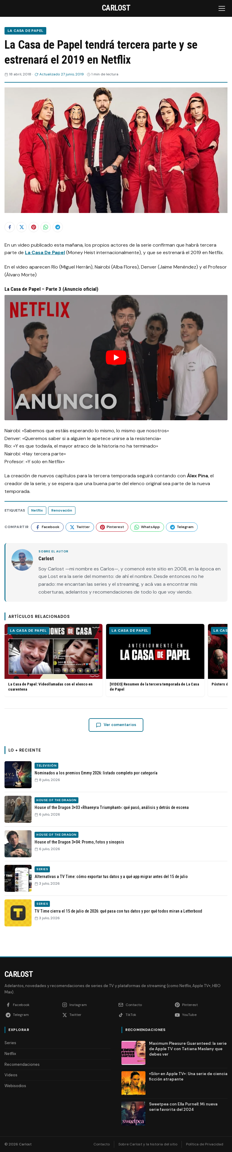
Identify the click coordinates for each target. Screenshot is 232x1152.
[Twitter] (88, 1015)
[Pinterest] (201, 1005)
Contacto (101, 1144)
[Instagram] (88, 1005)
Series (42, 869)
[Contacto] (144, 1005)
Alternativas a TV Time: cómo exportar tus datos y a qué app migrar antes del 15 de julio (111, 876)
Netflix (37, 510)
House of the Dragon (56, 800)
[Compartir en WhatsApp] (46, 227)
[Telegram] (32, 1015)
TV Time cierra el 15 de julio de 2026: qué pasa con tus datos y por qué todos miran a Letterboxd (118, 911)
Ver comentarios (116, 725)
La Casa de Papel (25, 30)
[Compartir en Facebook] (10, 227)
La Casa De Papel (45, 252)
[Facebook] (32, 1005)
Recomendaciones (22, 1064)
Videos (11, 1075)
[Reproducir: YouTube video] (116, 357)
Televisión (46, 765)
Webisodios (15, 1085)
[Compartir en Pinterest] (34, 227)
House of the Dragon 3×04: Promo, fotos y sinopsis (79, 842)
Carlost (19, 974)
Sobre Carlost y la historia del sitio (147, 1144)
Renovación (61, 510)
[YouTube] (201, 1015)
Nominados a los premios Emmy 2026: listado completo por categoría (96, 773)
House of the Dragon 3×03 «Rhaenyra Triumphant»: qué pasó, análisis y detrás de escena (112, 807)
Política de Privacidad (204, 1144)
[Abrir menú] (222, 8)
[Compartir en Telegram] (58, 227)
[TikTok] (144, 1015)
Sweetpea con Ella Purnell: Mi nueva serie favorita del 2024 (183, 1107)
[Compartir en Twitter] (22, 227)
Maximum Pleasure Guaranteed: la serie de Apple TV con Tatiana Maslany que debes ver (188, 1049)
